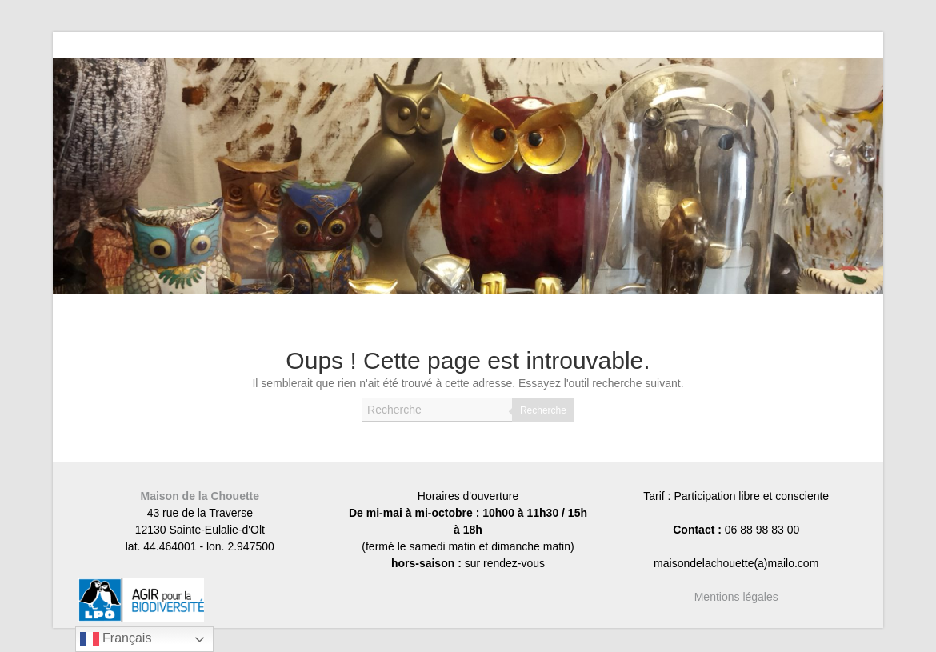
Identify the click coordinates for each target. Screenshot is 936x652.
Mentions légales (736, 596)
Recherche (543, 410)
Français (116, 639)
